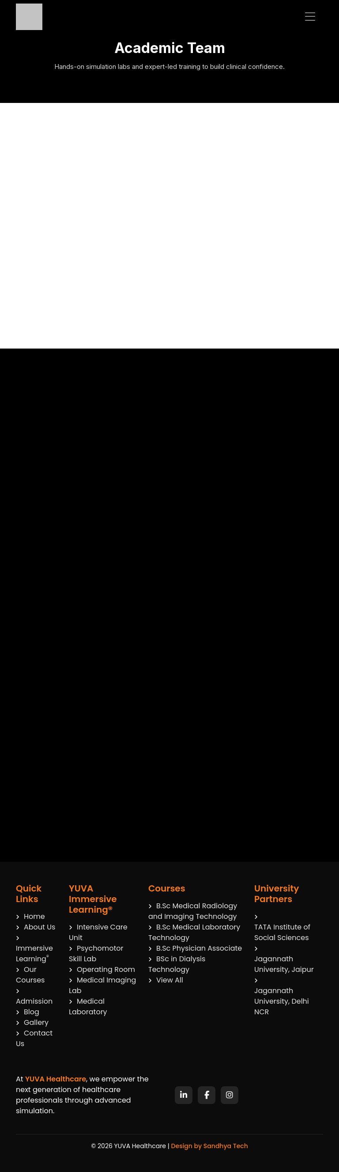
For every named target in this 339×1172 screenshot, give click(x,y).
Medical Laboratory (88, 1006)
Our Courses (30, 974)
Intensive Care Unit (98, 932)
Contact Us (34, 1038)
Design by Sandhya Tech (209, 1146)
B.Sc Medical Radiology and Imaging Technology (192, 911)
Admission (34, 997)
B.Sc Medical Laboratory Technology (194, 932)
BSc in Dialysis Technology (176, 964)
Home (30, 916)
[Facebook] (206, 1095)
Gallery (32, 1022)
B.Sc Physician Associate (195, 948)
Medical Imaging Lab (102, 985)
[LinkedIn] (183, 1095)
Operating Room (102, 969)
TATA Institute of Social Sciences (282, 932)
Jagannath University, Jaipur (284, 964)
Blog (27, 1012)
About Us (35, 927)
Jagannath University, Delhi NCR (281, 1001)
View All (165, 980)
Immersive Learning (34, 950)
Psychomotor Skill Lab (96, 953)
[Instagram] (229, 1095)
